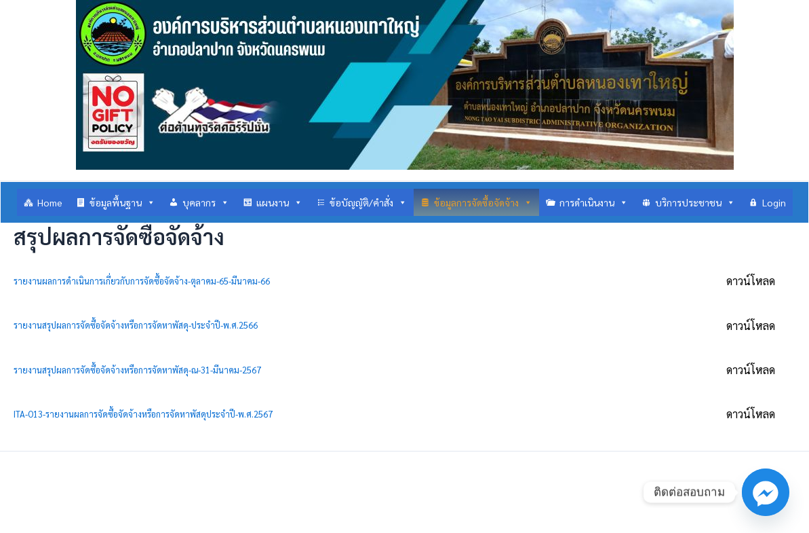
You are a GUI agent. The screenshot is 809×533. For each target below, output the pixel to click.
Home (49, 202)
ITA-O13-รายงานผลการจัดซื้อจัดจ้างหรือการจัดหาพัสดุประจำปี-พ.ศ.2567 (143, 414)
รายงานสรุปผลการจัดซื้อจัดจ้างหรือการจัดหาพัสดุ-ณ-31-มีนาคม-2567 (137, 369)
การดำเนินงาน (593, 202)
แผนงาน (279, 202)
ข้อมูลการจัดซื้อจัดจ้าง (483, 202)
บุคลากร (205, 202)
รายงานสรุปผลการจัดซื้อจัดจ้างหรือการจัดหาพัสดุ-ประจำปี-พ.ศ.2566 (136, 325)
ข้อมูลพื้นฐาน (122, 202)
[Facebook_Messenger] (765, 492)
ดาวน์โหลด (750, 281)
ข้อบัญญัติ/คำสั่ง (368, 202)
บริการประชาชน (695, 202)
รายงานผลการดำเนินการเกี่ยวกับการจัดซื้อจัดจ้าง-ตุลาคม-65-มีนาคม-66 (142, 281)
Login (774, 202)
